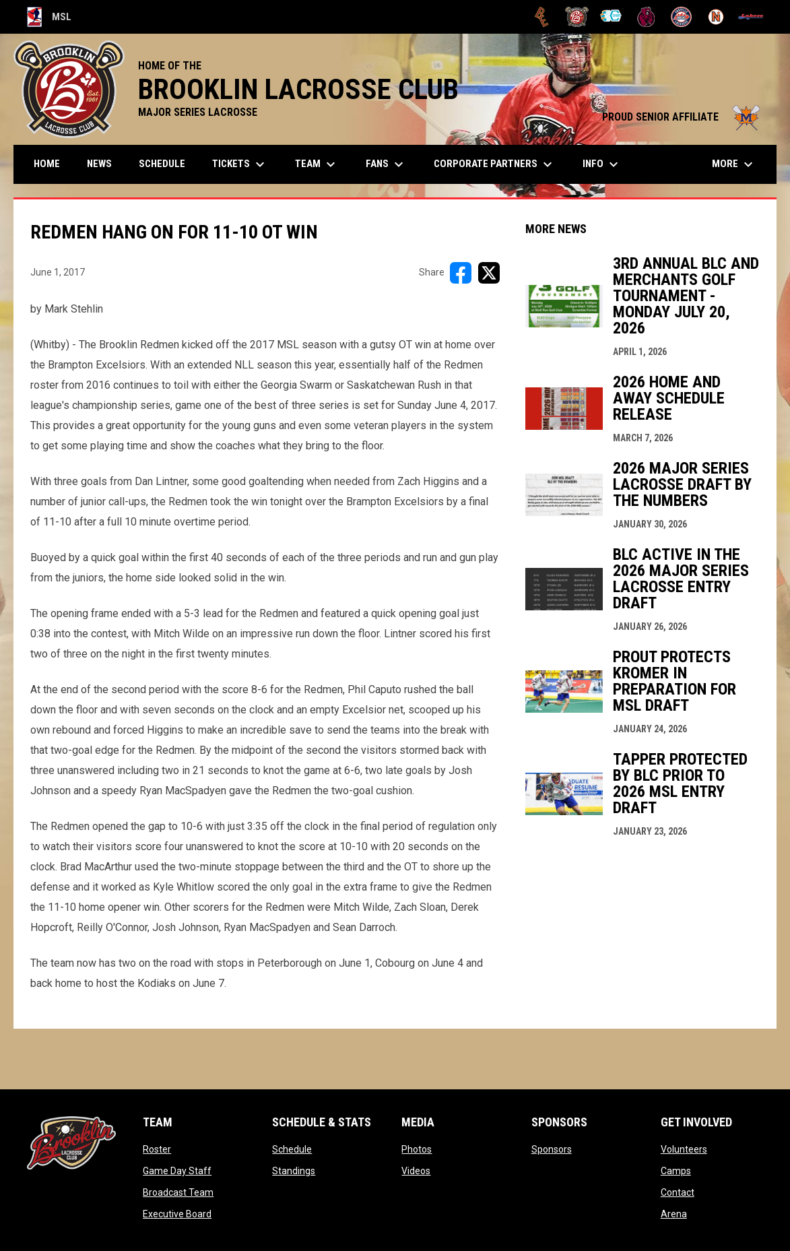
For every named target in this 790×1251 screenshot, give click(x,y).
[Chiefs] (611, 17)
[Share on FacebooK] (460, 273)
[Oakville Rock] (681, 17)
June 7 (208, 983)
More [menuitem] (734, 164)
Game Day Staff (177, 1170)
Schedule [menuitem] (162, 164)
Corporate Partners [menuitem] (495, 164)
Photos (416, 1149)
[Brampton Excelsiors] (541, 17)
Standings (293, 1170)
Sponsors (551, 1149)
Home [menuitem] (47, 164)
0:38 (40, 633)
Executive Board (177, 1214)
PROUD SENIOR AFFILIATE (682, 116)
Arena (674, 1214)
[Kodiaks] (646, 17)
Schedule (292, 1149)
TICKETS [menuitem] (240, 164)
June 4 (447, 963)
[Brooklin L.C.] (576, 17)
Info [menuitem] (602, 164)
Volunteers (684, 1149)
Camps (676, 1170)
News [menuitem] (99, 164)
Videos (415, 1170)
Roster (157, 1149)
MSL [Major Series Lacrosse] (49, 17)
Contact (677, 1192)
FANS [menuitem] (386, 164)
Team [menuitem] (317, 164)
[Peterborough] (750, 17)
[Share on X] (489, 273)
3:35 (257, 826)
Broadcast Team (178, 1192)
